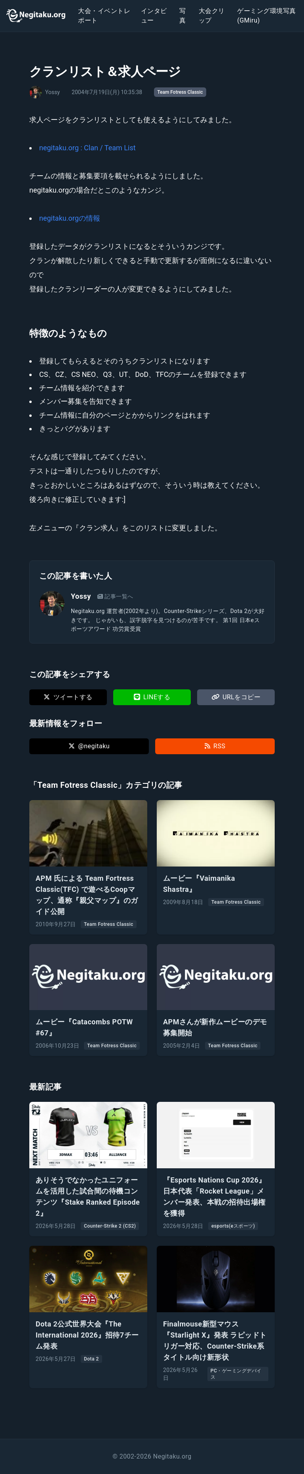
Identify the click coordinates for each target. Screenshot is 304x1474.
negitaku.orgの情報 (69, 218)
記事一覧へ (115, 596)
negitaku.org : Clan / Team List (87, 148)
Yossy (81, 596)
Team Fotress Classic (180, 92)
